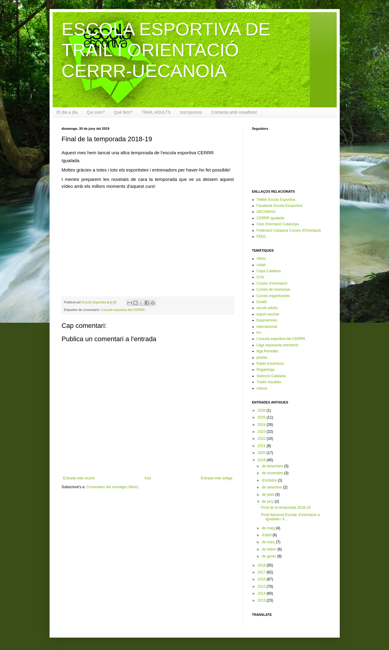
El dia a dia (67, 112)
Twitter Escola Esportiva (276, 200)
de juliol (268, 494)
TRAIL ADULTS (155, 112)
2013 (262, 600)
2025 (262, 417)
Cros (260, 277)
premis (262, 357)
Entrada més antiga (216, 478)
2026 (262, 410)
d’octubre (270, 480)
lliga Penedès (267, 351)
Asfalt (261, 265)
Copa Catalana (269, 271)
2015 (262, 586)
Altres (261, 258)
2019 (262, 460)
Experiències (267, 320)
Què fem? (123, 112)
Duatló (262, 302)
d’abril (267, 535)
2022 (262, 438)
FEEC (261, 236)
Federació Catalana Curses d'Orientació (289, 230)
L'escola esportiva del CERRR (122, 310)
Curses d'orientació (272, 283)
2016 (262, 579)
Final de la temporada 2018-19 (285, 507)
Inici (147, 478)
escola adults (267, 308)
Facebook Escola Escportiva (279, 206)
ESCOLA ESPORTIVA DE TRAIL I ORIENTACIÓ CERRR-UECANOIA (166, 50)
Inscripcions (191, 112)
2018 (262, 565)
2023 (262, 432)
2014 (262, 593)
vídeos (262, 388)
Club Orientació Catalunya (278, 224)
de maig (269, 528)
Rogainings (266, 369)
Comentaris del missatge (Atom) (112, 487)
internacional (267, 327)
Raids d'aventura (270, 363)
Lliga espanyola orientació (278, 345)
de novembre (273, 473)
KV (259, 333)
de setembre (272, 487)
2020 (262, 453)
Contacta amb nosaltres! (234, 112)
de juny (268, 501)
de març (269, 542)
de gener (269, 556)
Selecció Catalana (271, 376)
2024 (262, 425)
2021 (262, 446)
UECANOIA (266, 212)
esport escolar (268, 314)
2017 (262, 572)
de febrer (269, 549)
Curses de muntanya (273, 289)
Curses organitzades (273, 296)
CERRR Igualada (270, 218)
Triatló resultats (269, 382)
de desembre (273, 466)
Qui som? (96, 112)
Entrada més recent (79, 478)
